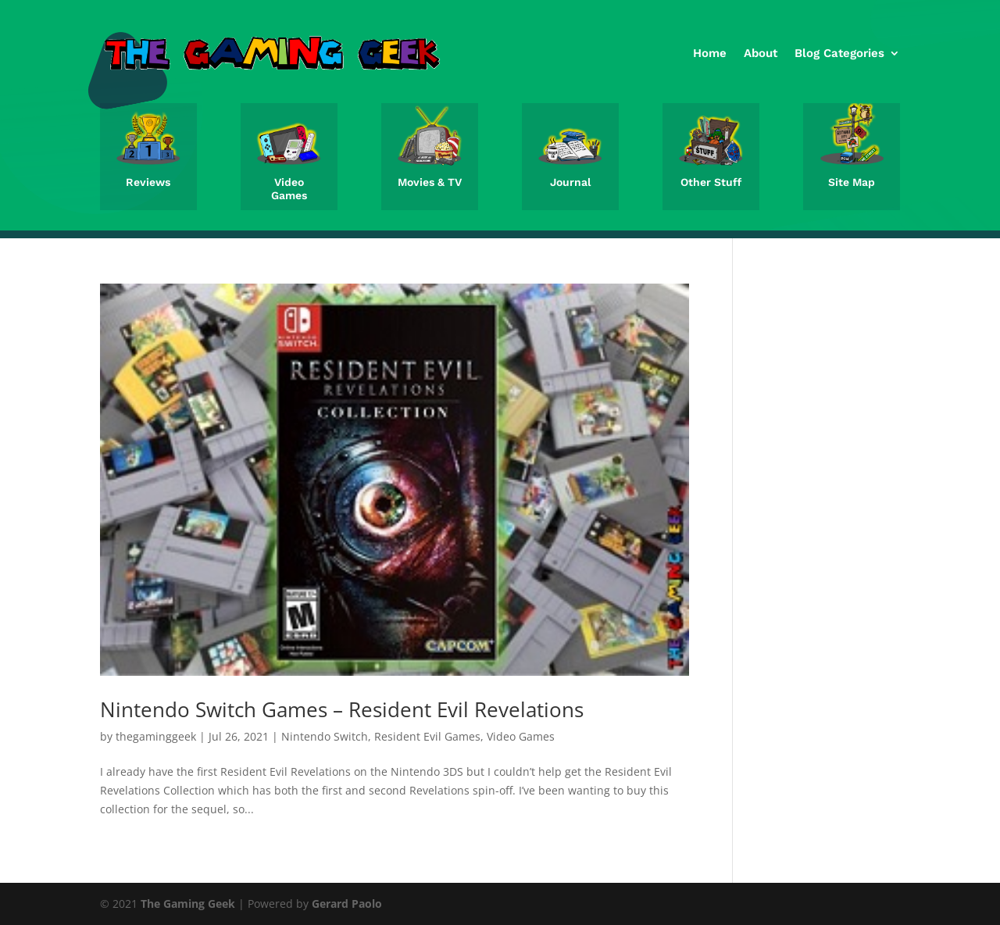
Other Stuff (710, 182)
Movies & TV (430, 182)
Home (710, 53)
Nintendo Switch (324, 736)
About (760, 53)
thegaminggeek (156, 736)
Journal (570, 182)
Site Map (851, 182)
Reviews (148, 182)
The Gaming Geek (188, 903)
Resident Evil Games (427, 736)
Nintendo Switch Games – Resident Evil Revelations (342, 709)
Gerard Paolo (347, 903)
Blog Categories (839, 53)
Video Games (289, 189)
